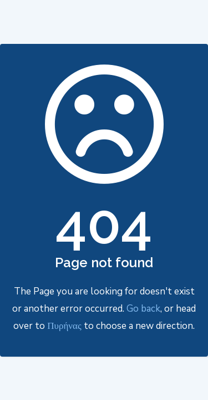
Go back (143, 308)
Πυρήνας (64, 325)
